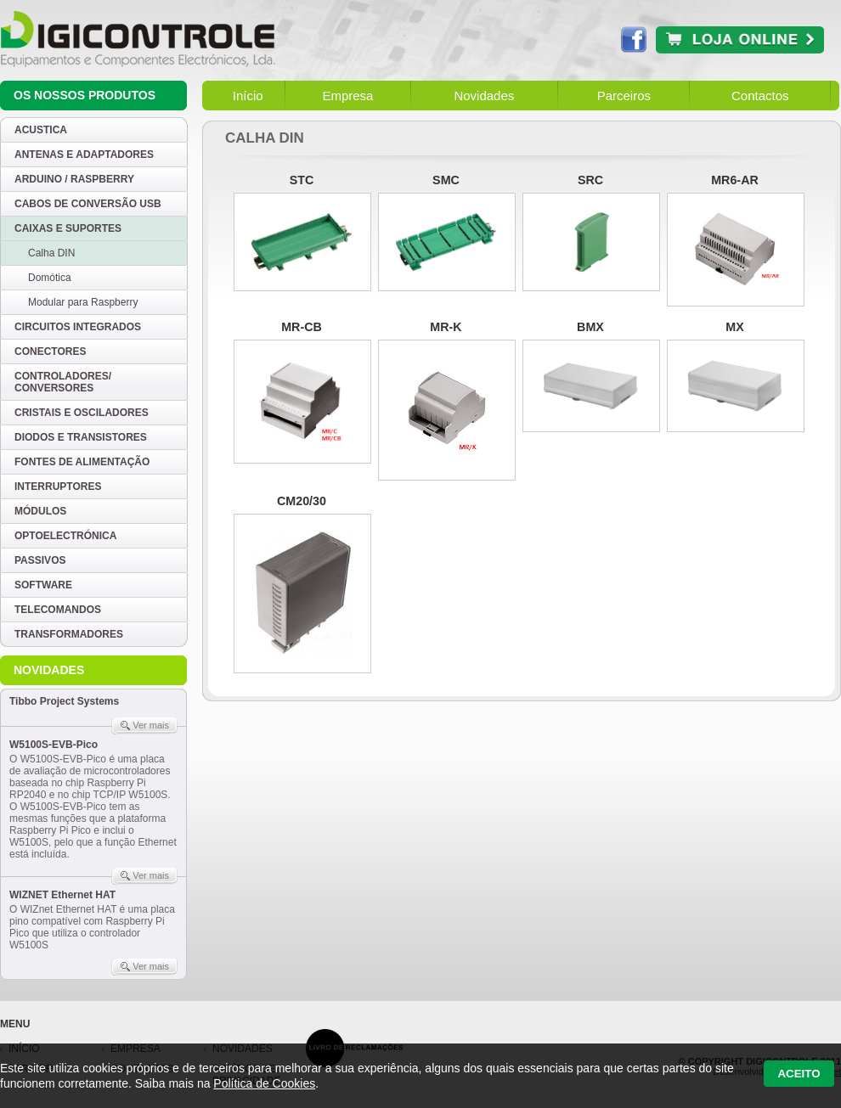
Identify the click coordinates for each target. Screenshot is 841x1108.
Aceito (798, 1073)
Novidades (484, 95)
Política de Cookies (264, 1083)
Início (248, 95)
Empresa (347, 95)
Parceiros (624, 95)
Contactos (760, 95)
